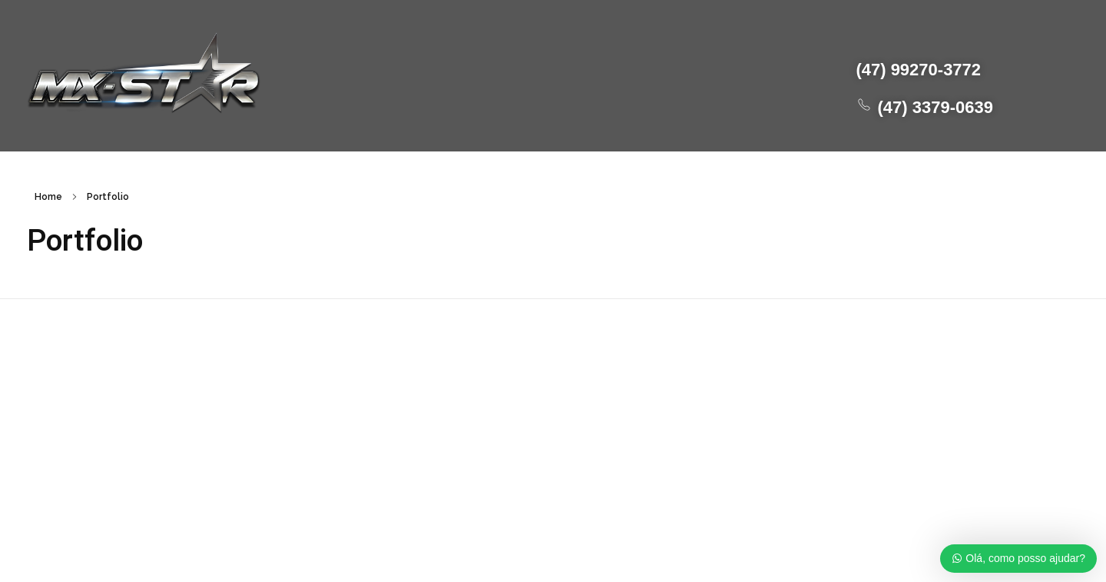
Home (48, 196)
